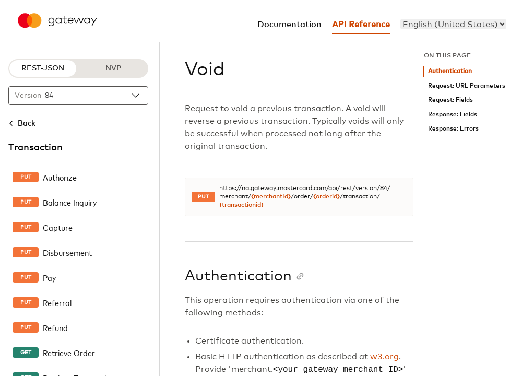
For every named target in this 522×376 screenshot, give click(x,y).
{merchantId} (271, 197)
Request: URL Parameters (466, 86)
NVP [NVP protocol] (113, 68)
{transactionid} (241, 205)
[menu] (453, 24)
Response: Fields (452, 114)
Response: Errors (453, 128)
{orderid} (326, 197)
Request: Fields (450, 100)
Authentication (450, 71)
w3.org (384, 356)
